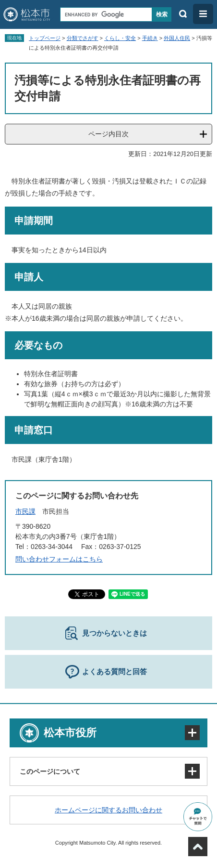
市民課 (25, 511)
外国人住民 (177, 38)
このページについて (50, 771)
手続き (150, 38)
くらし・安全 (120, 38)
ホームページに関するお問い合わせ (108, 810)
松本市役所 (70, 733)
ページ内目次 (108, 134)
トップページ (44, 38)
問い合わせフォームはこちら (59, 559)
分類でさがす (82, 38)
